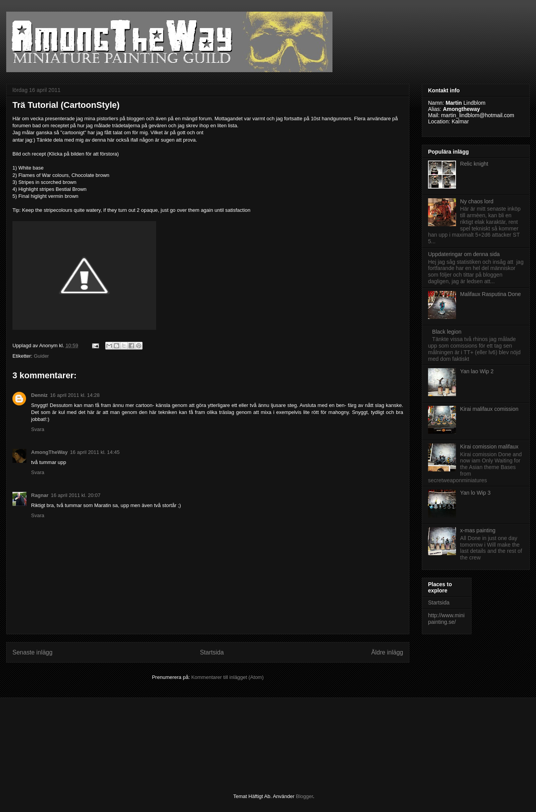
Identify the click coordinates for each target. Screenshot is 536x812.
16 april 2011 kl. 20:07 (76, 495)
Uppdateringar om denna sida (463, 254)
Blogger (304, 796)
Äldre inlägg (387, 652)
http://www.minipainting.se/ (446, 618)
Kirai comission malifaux (489, 446)
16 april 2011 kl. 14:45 (95, 452)
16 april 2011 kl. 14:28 (75, 395)
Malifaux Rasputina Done (490, 294)
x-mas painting (478, 530)
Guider (41, 356)
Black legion (447, 332)
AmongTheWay (49, 452)
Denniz (39, 395)
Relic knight (474, 164)
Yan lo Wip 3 (475, 493)
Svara (37, 429)
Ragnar (40, 495)
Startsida (212, 652)
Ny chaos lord (477, 201)
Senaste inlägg (32, 652)
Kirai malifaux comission (489, 409)
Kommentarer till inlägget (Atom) (227, 677)
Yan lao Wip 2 (477, 371)
